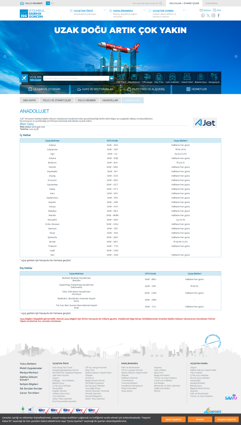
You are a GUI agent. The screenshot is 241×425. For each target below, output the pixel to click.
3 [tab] (109, 67)
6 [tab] (119, 67)
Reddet (200, 419)
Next (236, 58)
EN (52, 3)
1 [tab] (103, 67)
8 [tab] (126, 67)
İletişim (207, 10)
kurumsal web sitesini (68, 122)
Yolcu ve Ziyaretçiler (57, 101)
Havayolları (110, 101)
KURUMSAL (212, 3)
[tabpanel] (120, 58)
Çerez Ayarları (173, 419)
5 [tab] (116, 67)
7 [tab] (122, 67)
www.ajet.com (38, 128)
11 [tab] (135, 67)
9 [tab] (129, 67)
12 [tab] (139, 67)
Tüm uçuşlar (35, 77)
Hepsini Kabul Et (226, 419)
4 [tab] (113, 67)
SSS (219, 10)
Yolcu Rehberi (87, 101)
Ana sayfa (29, 101)
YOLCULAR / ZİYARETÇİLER (184, 3)
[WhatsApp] (203, 15)
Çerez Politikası (136, 421)
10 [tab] (132, 67)
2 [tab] (106, 67)
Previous (4, 58)
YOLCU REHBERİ (33, 3)
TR (48, 3)
